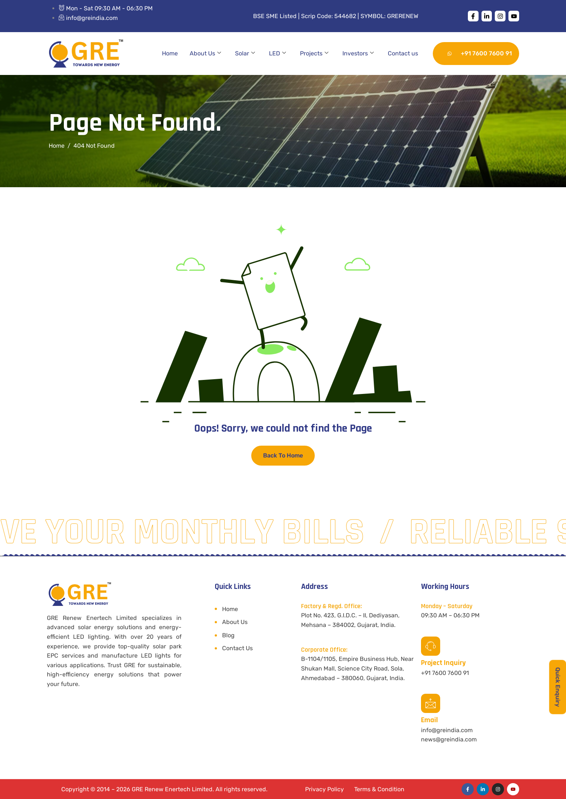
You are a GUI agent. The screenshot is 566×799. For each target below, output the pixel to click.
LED (277, 53)
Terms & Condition (379, 789)
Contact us (403, 53)
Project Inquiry (443, 663)
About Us (205, 53)
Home (170, 53)
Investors (358, 53)
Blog (228, 635)
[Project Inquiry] (430, 646)
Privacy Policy (324, 789)
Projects (314, 53)
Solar (245, 53)
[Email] (430, 703)
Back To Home (283, 455)
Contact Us (237, 648)
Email (429, 720)
